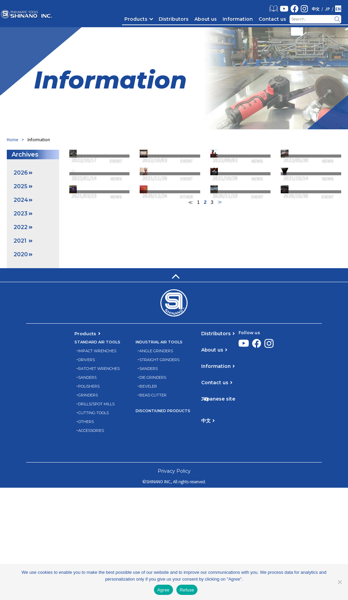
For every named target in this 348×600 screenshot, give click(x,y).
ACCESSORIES (91, 543)
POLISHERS (89, 498)
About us (205, 19)
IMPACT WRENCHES (97, 463)
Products (135, 19)
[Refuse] (339, 582)
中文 (316, 9)
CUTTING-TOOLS (93, 525)
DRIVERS (86, 472)
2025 (21, 186)
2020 (21, 254)
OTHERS (86, 534)
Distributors (174, 19)
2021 (20, 241)
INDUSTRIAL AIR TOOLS (159, 454)
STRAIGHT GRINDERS (159, 472)
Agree (163, 590)
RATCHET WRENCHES (99, 481)
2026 (21, 172)
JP (327, 9)
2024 (21, 200)
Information (238, 19)
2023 (21, 213)
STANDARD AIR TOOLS (97, 454)
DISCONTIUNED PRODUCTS (163, 523)
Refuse (187, 590)
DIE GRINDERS (152, 489)
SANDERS (87, 489)
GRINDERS (88, 507)
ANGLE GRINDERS (156, 463)
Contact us (272, 19)
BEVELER (148, 498)
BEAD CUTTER (153, 507)
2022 (21, 227)
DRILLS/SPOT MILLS (96, 516)
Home (12, 139)
